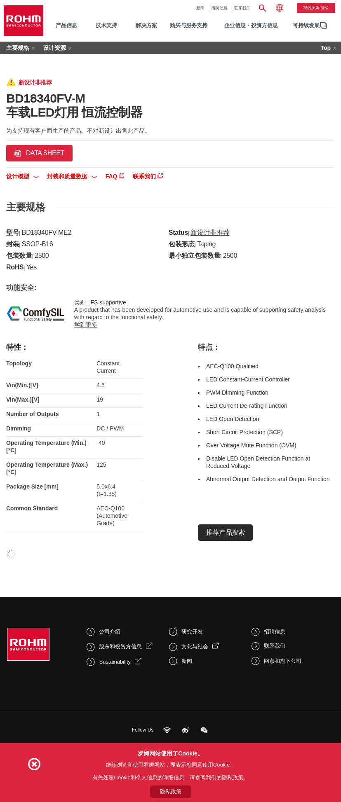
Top (325, 47)
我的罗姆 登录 (316, 7)
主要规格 (17, 47)
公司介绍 (109, 632)
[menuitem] (306, 25)
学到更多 (85, 324)
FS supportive (108, 302)
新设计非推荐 (209, 232)
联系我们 (242, 8)
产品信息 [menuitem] (66, 25)
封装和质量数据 (72, 176)
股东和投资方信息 (120, 646)
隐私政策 (170, 791)
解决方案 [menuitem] (146, 25)
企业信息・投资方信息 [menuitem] (251, 25)
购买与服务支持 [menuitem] (188, 25)
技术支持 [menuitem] (106, 25)
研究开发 (192, 632)
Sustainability (115, 662)
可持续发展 (306, 25)
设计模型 (22, 176)
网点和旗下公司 (282, 661)
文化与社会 (194, 646)
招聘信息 (219, 8)
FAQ (115, 176)
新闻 (200, 8)
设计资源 (54, 47)
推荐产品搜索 (225, 532)
